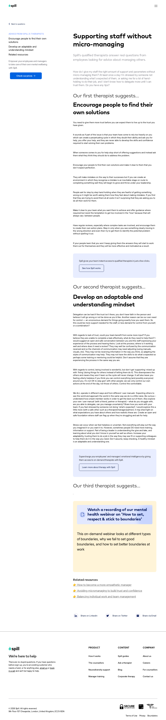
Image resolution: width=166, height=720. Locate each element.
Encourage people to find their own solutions (27, 40)
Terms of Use (131, 715)
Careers (146, 663)
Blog (120, 670)
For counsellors (150, 670)
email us (43, 668)
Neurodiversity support (99, 670)
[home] (14, 649)
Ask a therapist (125, 663)
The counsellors (96, 663)
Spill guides (123, 656)
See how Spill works (91, 268)
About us (147, 656)
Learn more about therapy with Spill (98, 467)
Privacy (142, 715)
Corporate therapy (126, 676)
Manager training (96, 676)
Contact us (148, 676)
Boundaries (152, 715)
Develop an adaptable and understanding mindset (22, 48)
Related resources (18, 54)
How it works (94, 656)
